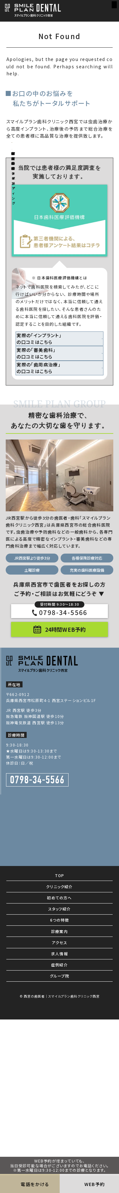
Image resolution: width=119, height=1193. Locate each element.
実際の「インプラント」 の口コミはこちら (46, 475)
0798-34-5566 (61, 766)
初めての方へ (59, 1052)
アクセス (59, 1097)
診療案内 (59, 1085)
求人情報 (59, 1108)
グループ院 (59, 1130)
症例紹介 (59, 1119)
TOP (59, 1030)
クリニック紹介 (59, 1041)
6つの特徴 (59, 1074)
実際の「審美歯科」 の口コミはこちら (43, 496)
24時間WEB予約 (65, 784)
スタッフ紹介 (59, 1063)
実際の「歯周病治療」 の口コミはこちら (45, 517)
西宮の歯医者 (34, 1150)
